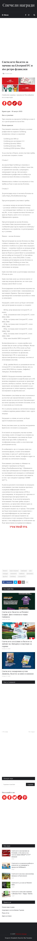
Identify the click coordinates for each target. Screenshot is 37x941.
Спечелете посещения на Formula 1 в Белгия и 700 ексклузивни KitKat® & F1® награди (21, 854)
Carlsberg (12, 576)
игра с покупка (14, 571)
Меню (6, 15)
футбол (5, 576)
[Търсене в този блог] (14, 784)
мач (30, 571)
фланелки (30, 573)
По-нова (5, 732)
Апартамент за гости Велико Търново (13, 910)
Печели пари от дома (8, 907)
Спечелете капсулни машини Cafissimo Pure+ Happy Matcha (22, 893)
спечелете (13, 573)
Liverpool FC (21, 576)
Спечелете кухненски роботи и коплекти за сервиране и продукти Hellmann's (22, 865)
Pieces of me (5, 913)
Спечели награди (19, 5)
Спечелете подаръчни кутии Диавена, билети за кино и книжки (18, 672)
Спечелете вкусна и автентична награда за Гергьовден (23, 875)
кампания (24, 571)
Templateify (14, 938)
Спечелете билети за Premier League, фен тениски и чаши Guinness (15, 614)
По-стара (31, 732)
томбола (21, 573)
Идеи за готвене (6, 916)
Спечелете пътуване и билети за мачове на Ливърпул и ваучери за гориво (17, 643)
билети (5, 571)
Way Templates (28, 938)
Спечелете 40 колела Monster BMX (22, 884)
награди (5, 573)
